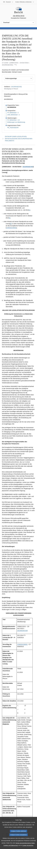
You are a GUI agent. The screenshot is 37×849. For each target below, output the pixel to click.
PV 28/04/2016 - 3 (12, 112)
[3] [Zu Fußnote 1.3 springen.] (11, 223)
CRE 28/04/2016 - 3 (13, 115)
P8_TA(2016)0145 (12, 127)
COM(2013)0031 (11, 228)
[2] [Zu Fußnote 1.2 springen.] (9, 218)
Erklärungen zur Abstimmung (16, 122)
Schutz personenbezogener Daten (25, 846)
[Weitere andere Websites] (24, 2)
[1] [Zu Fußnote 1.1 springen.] (29, 210)
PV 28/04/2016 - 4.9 (13, 120)
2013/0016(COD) (16, 86)
